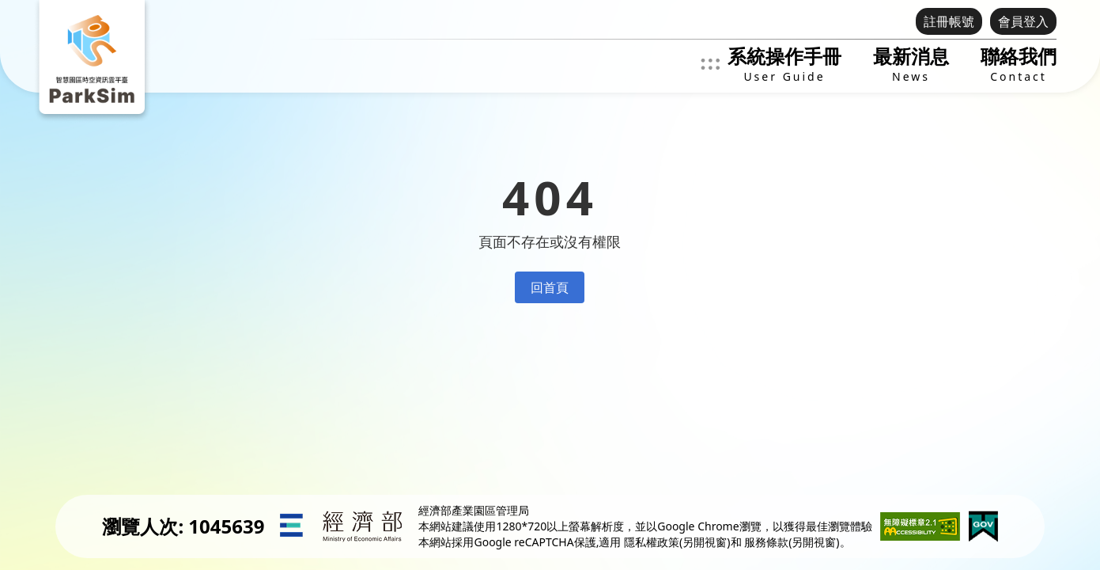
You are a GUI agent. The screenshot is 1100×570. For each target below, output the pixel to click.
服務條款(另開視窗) (791, 541)
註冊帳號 (949, 21)
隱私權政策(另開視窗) (677, 541)
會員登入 (1023, 21)
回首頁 (550, 287)
